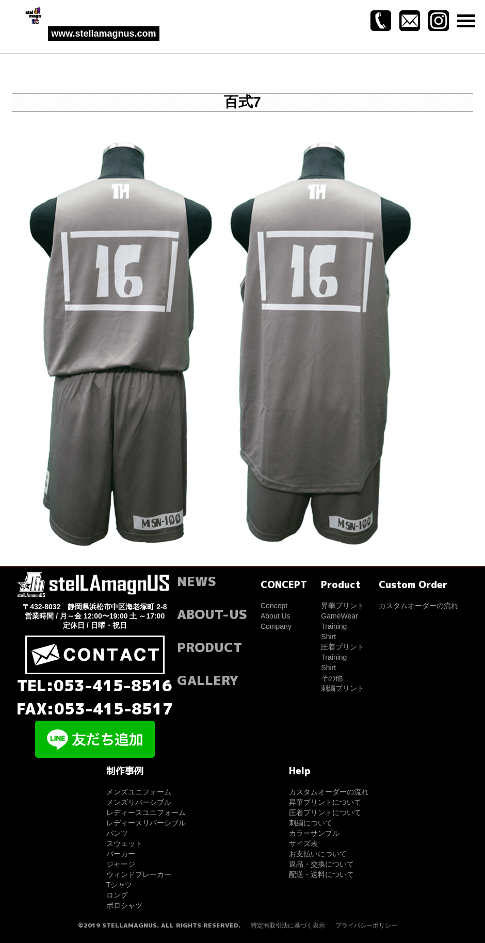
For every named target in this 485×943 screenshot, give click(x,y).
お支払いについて (318, 854)
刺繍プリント (342, 688)
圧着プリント (342, 647)
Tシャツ (119, 885)
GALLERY (207, 680)
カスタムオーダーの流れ (418, 605)
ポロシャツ (124, 905)
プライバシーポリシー (366, 925)
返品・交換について (321, 864)
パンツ (117, 833)
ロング (117, 895)
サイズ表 (303, 843)
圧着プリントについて (325, 812)
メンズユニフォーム (138, 792)
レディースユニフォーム (146, 812)
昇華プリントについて (325, 802)
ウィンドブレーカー (138, 874)
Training (334, 626)
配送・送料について (321, 874)
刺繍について (310, 823)
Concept (274, 605)
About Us (275, 616)
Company (276, 626)
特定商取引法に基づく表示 (288, 925)
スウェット (124, 843)
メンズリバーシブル (138, 802)
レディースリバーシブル (146, 823)
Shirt (328, 636)
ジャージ (120, 864)
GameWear (339, 616)
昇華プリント (342, 605)
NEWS (196, 581)
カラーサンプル (314, 833)
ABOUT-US (212, 614)
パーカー (120, 854)
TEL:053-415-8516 (94, 685)
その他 (332, 678)
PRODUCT (209, 647)
